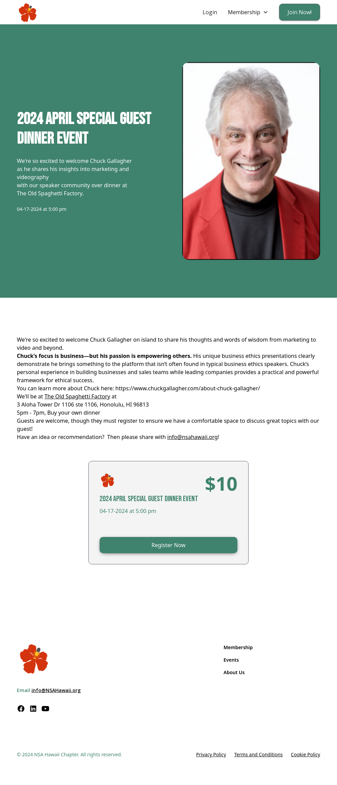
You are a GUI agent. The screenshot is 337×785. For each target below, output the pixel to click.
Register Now (168, 545)
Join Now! (300, 12)
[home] (28, 12)
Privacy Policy (211, 754)
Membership (238, 647)
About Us (234, 672)
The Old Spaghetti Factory (77, 396)
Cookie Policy (305, 754)
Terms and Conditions (258, 754)
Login (210, 12)
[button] (248, 12)
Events (231, 660)
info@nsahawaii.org (192, 437)
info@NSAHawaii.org (56, 690)
